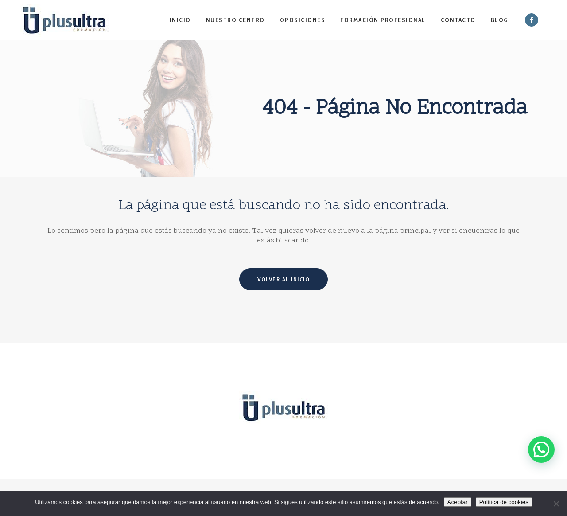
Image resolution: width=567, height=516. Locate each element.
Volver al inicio (283, 279)
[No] (555, 503)
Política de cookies (503, 502)
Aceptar (457, 502)
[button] (541, 445)
